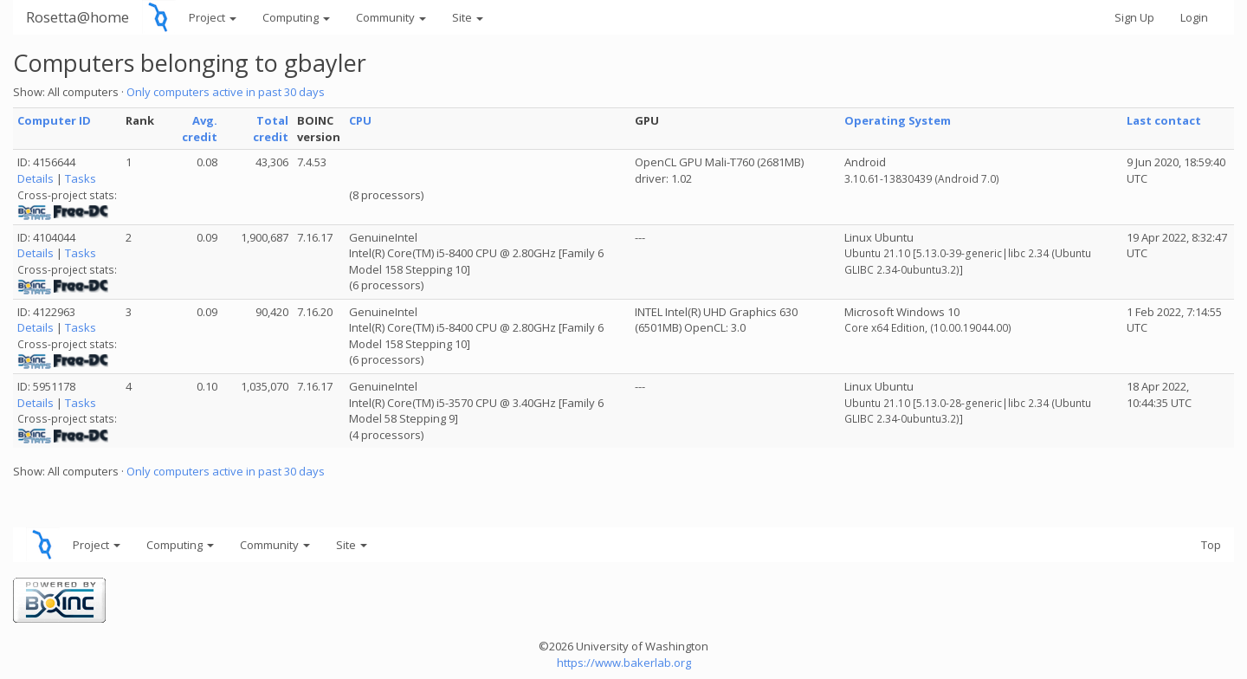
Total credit (270, 129)
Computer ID (54, 120)
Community (391, 17)
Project (212, 17)
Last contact (1164, 120)
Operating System (897, 120)
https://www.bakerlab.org (624, 662)
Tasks (80, 178)
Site (467, 17)
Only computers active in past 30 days (225, 92)
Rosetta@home (77, 17)
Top (1211, 545)
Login (1194, 17)
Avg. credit (199, 129)
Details (35, 178)
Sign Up (1134, 17)
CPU (360, 120)
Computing (296, 17)
